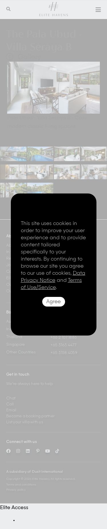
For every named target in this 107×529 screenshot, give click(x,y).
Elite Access (14, 507)
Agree (53, 301)
